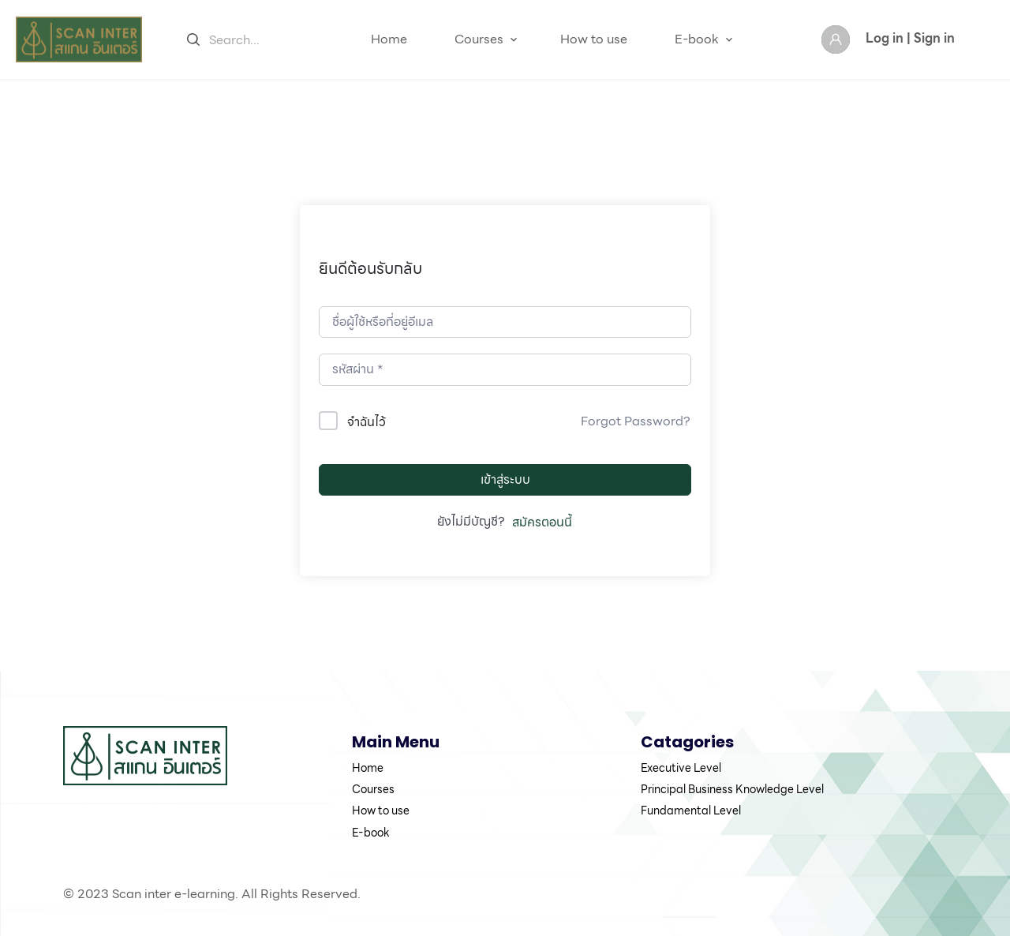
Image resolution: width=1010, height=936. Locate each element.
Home (389, 39)
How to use (593, 39)
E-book (697, 39)
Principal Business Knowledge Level (732, 789)
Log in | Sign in (910, 38)
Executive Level (681, 768)
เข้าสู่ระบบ (505, 479)
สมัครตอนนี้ (542, 522)
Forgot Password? (635, 421)
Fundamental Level (691, 810)
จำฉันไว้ (366, 422)
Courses (478, 39)
